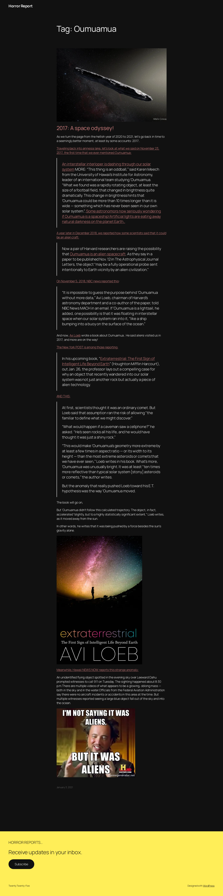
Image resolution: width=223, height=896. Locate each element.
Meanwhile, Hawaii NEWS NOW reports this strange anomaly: (98, 670)
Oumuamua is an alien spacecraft (98, 253)
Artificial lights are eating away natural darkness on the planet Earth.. (111, 219)
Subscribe (21, 864)
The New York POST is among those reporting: (87, 347)
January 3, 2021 (65, 787)
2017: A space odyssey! (85, 128)
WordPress (208, 885)
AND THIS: (63, 396)
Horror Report (21, 6)
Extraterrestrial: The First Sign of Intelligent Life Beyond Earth (108, 361)
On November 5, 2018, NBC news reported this (88, 281)
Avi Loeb (75, 335)
